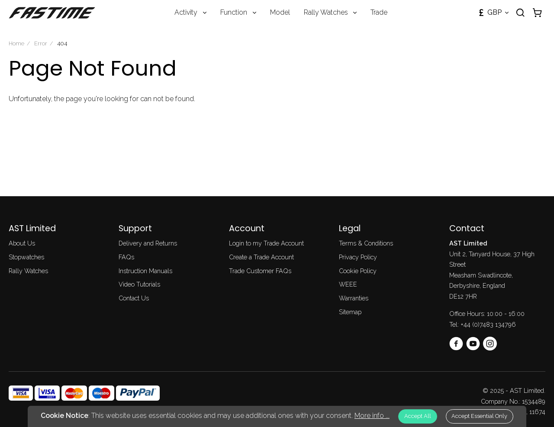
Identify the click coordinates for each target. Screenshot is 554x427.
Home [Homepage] (16, 43)
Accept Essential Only (479, 416)
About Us (22, 243)
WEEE (348, 284)
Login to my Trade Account (266, 243)
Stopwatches (26, 257)
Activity (185, 12)
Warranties (353, 298)
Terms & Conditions (366, 243)
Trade (378, 12)
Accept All (417, 416)
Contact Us (134, 298)
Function (233, 12)
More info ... (372, 415)
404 (62, 43)
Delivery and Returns (148, 243)
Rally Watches (326, 12)
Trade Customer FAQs (260, 270)
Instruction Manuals (145, 270)
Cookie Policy (358, 270)
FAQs (126, 257)
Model (280, 12)
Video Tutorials (139, 284)
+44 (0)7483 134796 (488, 324)
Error (40, 43)
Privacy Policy (358, 257)
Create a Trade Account (261, 257)
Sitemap (350, 311)
